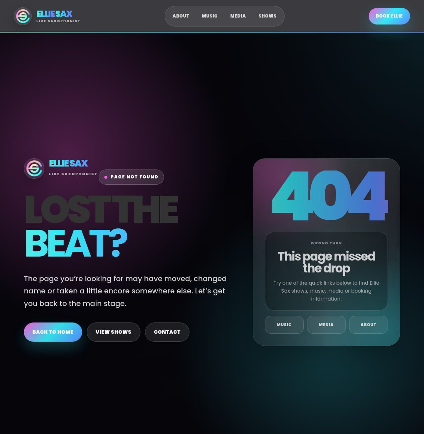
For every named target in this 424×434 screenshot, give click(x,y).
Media (238, 16)
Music (210, 16)
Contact (167, 336)
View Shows (114, 336)
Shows (268, 16)
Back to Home (53, 336)
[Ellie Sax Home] (47, 16)
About (181, 16)
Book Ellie (389, 16)
